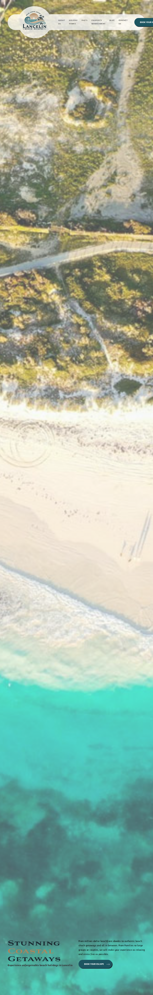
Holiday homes (73, 22)
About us (61, 22)
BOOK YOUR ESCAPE (97, 964)
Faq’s (85, 20)
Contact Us (123, 22)
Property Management (98, 22)
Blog (112, 20)
